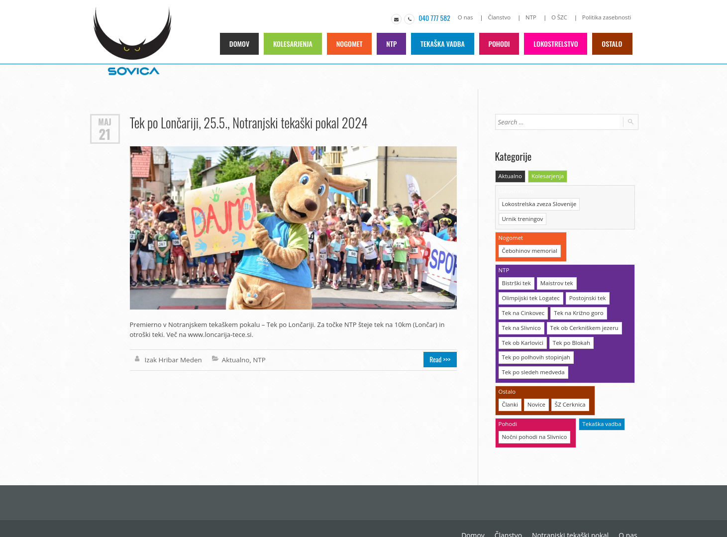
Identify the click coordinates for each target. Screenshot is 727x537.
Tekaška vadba (445, 43)
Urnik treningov (603, 202)
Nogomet (351, 43)
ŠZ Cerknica (568, 383)
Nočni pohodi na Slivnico (533, 414)
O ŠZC (561, 17)
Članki (510, 383)
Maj (105, 120)
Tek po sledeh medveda (532, 351)
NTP (533, 17)
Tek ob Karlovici (522, 322)
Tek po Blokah (569, 322)
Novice (535, 383)
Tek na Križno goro (576, 294)
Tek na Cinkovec (522, 294)
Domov (242, 43)
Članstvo (503, 17)
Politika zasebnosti (607, 17)
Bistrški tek (516, 265)
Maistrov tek (555, 265)
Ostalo (612, 43)
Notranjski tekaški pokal (491, 512)
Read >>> (441, 359)
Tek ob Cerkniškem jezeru (582, 308)
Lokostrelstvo (556, 43)
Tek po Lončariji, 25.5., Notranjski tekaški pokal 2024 (247, 121)
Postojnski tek (584, 279)
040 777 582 (439, 17)
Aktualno (233, 359)
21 (104, 132)
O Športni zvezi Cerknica (601, 512)
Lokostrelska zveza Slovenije (538, 202)
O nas (469, 17)
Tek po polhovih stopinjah (535, 337)
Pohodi (501, 43)
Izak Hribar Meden (172, 359)
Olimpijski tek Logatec (530, 279)
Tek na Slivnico (520, 308)
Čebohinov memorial (528, 233)
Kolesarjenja (295, 43)
